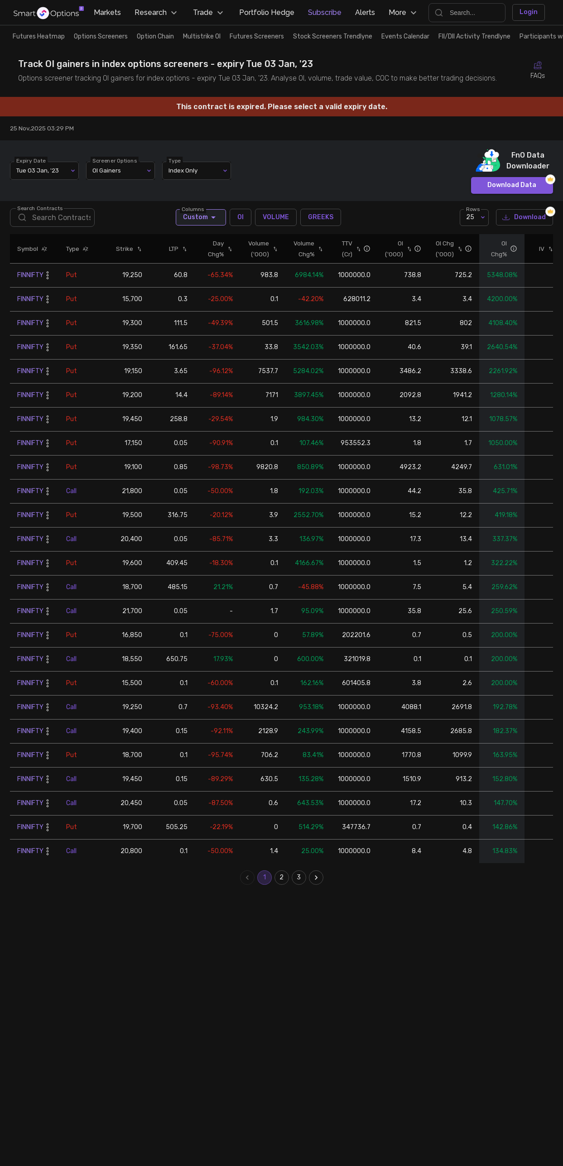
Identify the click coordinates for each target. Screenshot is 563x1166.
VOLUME (275, 277)
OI (240, 277)
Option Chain (155, 36)
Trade (209, 12)
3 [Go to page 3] (299, 937)
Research (157, 12)
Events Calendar (405, 36)
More (404, 12)
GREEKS (321, 277)
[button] (42, 308)
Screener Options (115, 220)
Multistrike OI (202, 36)
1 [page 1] (264, 937)
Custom (201, 277)
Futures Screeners (257, 36)
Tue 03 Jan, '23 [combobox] (37, 230)
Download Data (512, 245)
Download (524, 277)
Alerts (365, 12)
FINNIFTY (30, 335)
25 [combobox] (470, 277)
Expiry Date (31, 220)
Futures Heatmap (39, 36)
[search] (52, 277)
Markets (107, 12)
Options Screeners (101, 36)
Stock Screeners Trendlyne (332, 36)
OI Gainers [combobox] (106, 230)
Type (175, 220)
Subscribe (325, 12)
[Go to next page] (316, 937)
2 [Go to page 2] (282, 937)
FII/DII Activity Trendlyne (474, 36)
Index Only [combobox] (182, 230)
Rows (473, 268)
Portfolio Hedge (266, 12)
